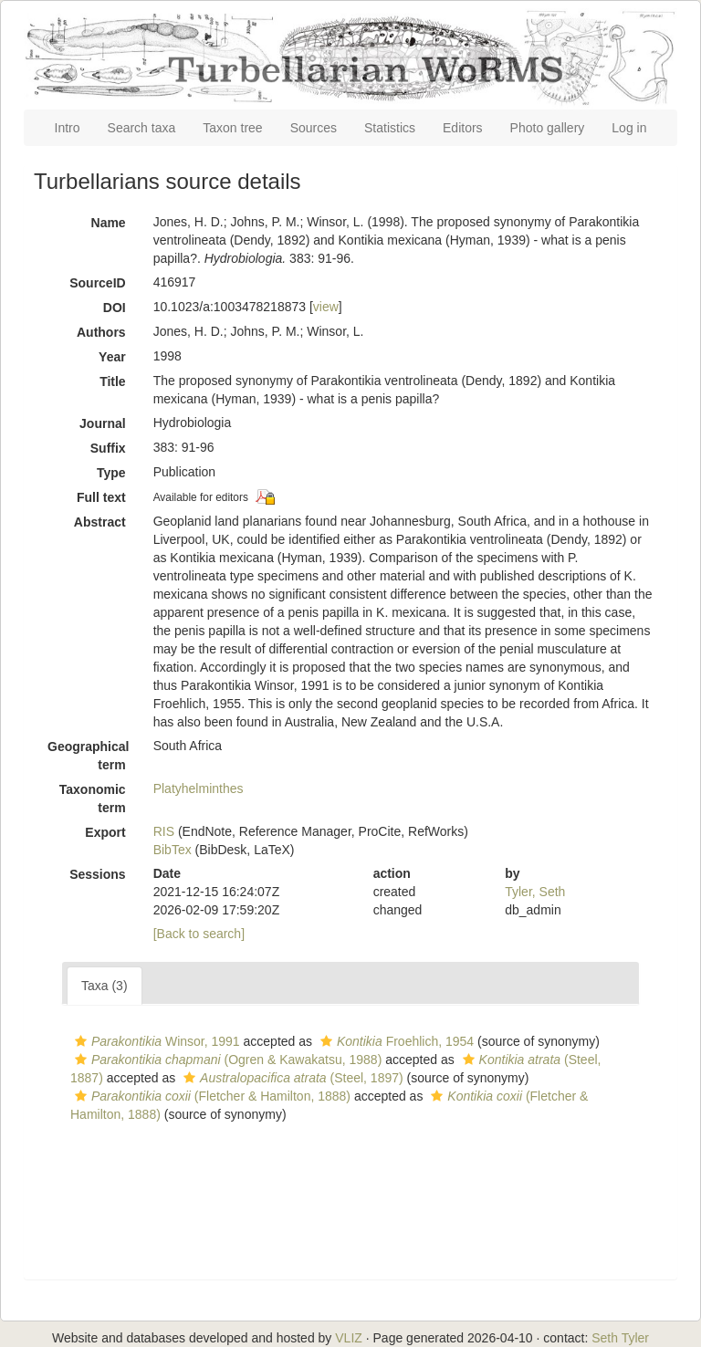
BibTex (172, 849)
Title (112, 381)
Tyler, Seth (535, 891)
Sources (313, 127)
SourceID (97, 283)
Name (108, 222)
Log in (629, 127)
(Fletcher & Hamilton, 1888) (210, 1096)
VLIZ (348, 1338)
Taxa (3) (104, 985)
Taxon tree (232, 127)
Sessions (97, 874)
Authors (101, 332)
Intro (67, 127)
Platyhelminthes (198, 788)
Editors (463, 127)
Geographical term (88, 755)
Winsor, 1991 (155, 1041)
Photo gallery (547, 127)
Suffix (108, 448)
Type (111, 472)
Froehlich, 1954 (395, 1041)
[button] (80, 1041)
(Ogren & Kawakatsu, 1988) (226, 1059)
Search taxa (142, 127)
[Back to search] (199, 933)
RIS (163, 831)
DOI (114, 307)
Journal (102, 423)
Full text (101, 497)
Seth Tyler (620, 1338)
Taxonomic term (92, 798)
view (326, 306)
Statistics (389, 127)
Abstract (100, 522)
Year (112, 357)
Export (105, 832)
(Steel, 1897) (291, 1077)
